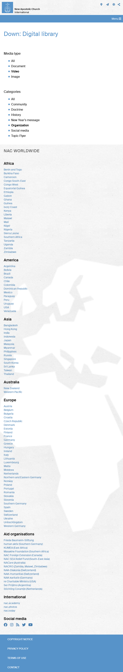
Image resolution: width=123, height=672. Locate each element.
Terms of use (16, 658)
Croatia (8, 417)
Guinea (8, 203)
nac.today (9, 610)
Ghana (8, 199)
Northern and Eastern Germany (22, 477)
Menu (116, 18)
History (16, 115)
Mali (6, 222)
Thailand (9, 374)
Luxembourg (11, 462)
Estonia (8, 428)
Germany (9, 440)
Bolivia (7, 270)
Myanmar (9, 347)
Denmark (9, 425)
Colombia (9, 285)
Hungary (9, 447)
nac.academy (12, 603)
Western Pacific (13, 392)
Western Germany (15, 526)
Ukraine (8, 518)
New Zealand (11, 388)
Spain (7, 507)
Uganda (8, 244)
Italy (6, 455)
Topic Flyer (18, 136)
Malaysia (9, 344)
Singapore (10, 359)
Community (19, 104)
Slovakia (9, 496)
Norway (8, 481)
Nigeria (8, 229)
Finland (8, 432)
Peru (6, 300)
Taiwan (8, 370)
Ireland (8, 451)
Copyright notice (20, 639)
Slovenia (9, 499)
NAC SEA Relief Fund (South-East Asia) (27, 559)
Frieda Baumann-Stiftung (19, 540)
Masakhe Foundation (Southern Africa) (26, 551)
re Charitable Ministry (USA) (20, 581)
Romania (9, 492)
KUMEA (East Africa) (15, 547)
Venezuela (10, 311)
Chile (7, 281)
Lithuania (9, 458)
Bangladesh (11, 325)
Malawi (8, 218)
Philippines (10, 351)
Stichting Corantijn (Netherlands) (23, 589)
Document (18, 66)
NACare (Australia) (14, 562)
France (8, 436)
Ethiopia (8, 192)
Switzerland (11, 514)
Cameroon (10, 177)
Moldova (9, 470)
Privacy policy (17, 648)
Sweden (8, 511)
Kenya (7, 210)
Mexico (8, 292)
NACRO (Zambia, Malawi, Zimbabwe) (25, 566)
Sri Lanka (9, 366)
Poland (8, 484)
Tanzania (9, 240)
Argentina (9, 266)
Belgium (8, 410)
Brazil (7, 273)
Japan (7, 340)
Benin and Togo (13, 169)
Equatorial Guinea (14, 188)
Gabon (8, 195)
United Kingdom (13, 522)
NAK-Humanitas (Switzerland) (21, 574)
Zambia (8, 248)
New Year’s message (25, 120)
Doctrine (17, 110)
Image (15, 77)
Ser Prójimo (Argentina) (17, 585)
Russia (8, 355)
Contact (13, 667)
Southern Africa (13, 237)
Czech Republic (13, 421)
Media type (12, 53)
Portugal (9, 488)
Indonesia (9, 336)
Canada (8, 277)
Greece (8, 443)
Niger (7, 225)
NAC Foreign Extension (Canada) (23, 555)
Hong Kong (10, 329)
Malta (7, 466)
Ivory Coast (10, 207)
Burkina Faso (11, 173)
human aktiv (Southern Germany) (23, 544)
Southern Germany (15, 503)
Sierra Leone (11, 233)
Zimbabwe (10, 252)
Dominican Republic (16, 288)
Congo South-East (15, 181)
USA (6, 307)
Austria (8, 406)
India (7, 333)
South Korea (11, 362)
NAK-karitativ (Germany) (18, 577)
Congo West (11, 184)
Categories (12, 91)
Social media (20, 131)
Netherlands (11, 473)
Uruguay (9, 303)
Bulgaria (8, 413)
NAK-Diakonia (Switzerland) (20, 570)
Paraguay (9, 296)
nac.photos (10, 607)
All (13, 61)
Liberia (8, 214)
